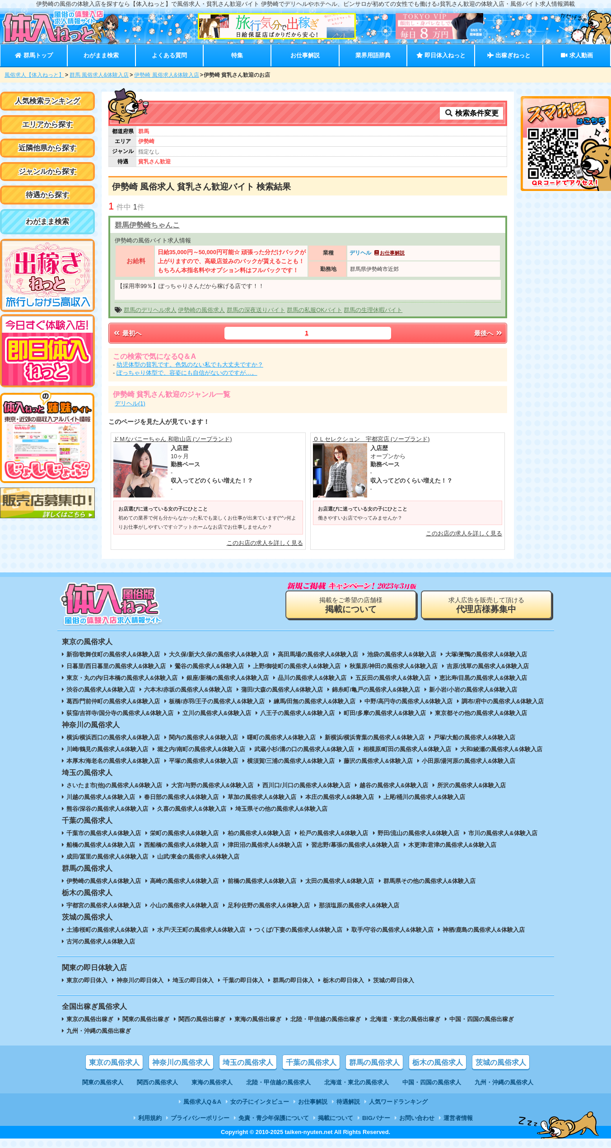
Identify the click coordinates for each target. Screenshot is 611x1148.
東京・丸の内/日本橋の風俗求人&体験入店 (122, 677)
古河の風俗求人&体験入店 (100, 941)
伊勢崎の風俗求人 (201, 310)
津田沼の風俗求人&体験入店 (265, 844)
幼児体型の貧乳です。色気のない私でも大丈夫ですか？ (190, 364)
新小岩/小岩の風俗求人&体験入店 (473, 689)
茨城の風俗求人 (501, 1062)
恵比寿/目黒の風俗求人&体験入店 (483, 677)
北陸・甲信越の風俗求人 (278, 1082)
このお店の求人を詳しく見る (265, 542)
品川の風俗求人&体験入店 (312, 677)
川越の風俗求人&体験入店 (100, 797)
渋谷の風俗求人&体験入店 (100, 689)
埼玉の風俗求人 (248, 1062)
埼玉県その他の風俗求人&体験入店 (281, 808)
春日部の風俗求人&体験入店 (181, 797)
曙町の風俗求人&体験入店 (281, 737)
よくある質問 (169, 55)
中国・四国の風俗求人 (431, 1082)
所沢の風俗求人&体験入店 (471, 785)
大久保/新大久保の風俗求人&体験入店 (219, 654)
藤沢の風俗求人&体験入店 (378, 761)
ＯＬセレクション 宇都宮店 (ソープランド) (371, 439)
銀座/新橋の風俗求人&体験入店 (228, 677)
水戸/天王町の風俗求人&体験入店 (201, 929)
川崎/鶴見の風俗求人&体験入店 (107, 749)
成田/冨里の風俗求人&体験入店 (107, 856)
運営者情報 (458, 1118)
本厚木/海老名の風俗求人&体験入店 (113, 761)
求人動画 (576, 55)
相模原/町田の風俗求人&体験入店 (407, 749)
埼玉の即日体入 (193, 980)
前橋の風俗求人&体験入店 (262, 881)
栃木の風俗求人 (437, 1062)
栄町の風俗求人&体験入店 (184, 833)
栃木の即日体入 (343, 980)
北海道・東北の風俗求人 (356, 1082)
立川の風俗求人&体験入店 (216, 713)
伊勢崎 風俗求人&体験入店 (166, 75)
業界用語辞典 (373, 55)
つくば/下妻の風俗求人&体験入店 (298, 929)
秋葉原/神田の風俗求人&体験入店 (394, 666)
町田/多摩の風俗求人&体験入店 (385, 713)
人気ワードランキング (398, 1101)
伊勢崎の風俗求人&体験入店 (103, 881)
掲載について (335, 1118)
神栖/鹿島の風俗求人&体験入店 (484, 929)
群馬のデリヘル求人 (150, 310)
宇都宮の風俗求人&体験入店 (103, 905)
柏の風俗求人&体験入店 (259, 833)
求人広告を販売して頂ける (486, 605)
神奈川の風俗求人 (181, 1062)
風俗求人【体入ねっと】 (34, 75)
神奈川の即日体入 (140, 980)
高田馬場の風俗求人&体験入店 (318, 654)
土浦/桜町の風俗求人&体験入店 (107, 929)
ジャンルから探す (47, 171)
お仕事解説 (305, 55)
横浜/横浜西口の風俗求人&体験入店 (113, 737)
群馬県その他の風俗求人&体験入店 (429, 881)
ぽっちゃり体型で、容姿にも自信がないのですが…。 (187, 372)
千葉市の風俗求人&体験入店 (103, 833)
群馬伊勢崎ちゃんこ (147, 225)
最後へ (488, 333)
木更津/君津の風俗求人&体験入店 (452, 844)
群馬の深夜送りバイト (256, 310)
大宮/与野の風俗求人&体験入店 (212, 785)
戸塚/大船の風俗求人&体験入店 (475, 737)
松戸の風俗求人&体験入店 (333, 833)
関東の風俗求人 (102, 1082)
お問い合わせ (416, 1118)
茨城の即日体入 (393, 980)
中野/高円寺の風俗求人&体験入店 (408, 701)
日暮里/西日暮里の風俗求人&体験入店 (116, 666)
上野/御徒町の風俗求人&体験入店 (297, 666)
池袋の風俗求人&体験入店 (401, 654)
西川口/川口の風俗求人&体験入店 (306, 785)
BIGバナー (376, 1118)
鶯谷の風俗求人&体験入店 (209, 666)
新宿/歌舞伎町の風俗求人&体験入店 (113, 654)
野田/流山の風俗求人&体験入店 (419, 833)
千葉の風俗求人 (311, 1062)
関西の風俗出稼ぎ (201, 1019)
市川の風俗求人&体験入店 (502, 833)
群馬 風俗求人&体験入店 (99, 75)
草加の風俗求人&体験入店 (262, 797)
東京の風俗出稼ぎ (89, 1019)
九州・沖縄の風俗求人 (504, 1082)
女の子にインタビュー (259, 1101)
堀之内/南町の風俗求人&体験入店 (201, 749)
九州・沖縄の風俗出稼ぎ (98, 1030)
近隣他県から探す (47, 148)
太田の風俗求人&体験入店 (339, 881)
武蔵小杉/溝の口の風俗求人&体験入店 (304, 749)
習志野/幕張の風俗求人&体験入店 (355, 844)
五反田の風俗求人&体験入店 (392, 677)
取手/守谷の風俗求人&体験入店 (392, 929)
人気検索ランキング (47, 101)
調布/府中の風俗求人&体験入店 (503, 701)
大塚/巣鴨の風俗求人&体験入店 (486, 654)
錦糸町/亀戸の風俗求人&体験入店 (376, 689)
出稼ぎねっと (509, 55)
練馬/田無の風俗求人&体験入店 (315, 701)
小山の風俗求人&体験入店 (184, 905)
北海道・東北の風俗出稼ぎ (405, 1019)
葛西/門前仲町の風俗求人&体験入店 (113, 701)
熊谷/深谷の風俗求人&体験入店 (107, 808)
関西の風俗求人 (157, 1082)
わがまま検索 (101, 55)
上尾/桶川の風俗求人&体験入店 (424, 797)
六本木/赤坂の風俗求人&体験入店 (188, 689)
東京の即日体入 (86, 980)
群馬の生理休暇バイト (373, 310)
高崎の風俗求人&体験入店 (184, 881)
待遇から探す (47, 195)
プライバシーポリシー (200, 1118)
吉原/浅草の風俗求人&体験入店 (488, 666)
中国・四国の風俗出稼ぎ (481, 1019)
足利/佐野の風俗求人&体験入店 (269, 905)
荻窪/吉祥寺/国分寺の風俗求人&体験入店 (119, 713)
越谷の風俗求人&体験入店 (393, 785)
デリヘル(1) (130, 403)
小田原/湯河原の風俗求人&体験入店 (469, 761)
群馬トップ (33, 55)
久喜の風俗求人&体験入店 (191, 808)
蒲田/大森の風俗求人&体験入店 (282, 689)
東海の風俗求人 (212, 1082)
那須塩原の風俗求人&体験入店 (359, 905)
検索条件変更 (471, 113)
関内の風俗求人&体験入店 (203, 737)
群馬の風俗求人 (374, 1062)
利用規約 (150, 1118)
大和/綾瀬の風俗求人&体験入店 (501, 749)
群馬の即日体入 (293, 980)
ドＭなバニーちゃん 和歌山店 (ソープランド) (172, 439)
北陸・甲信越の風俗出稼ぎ (325, 1019)
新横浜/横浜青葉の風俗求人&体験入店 (374, 737)
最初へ (126, 333)
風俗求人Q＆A (202, 1101)
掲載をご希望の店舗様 (351, 605)
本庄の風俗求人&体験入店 (339, 797)
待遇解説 (348, 1101)
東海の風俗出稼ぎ (257, 1019)
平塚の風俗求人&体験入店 (203, 761)
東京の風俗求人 (114, 1062)
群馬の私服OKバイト (314, 310)
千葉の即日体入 (243, 980)
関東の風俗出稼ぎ (145, 1019)
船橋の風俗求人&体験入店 (100, 844)
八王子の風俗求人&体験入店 (297, 713)
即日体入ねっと (441, 55)
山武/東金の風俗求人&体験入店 (198, 856)
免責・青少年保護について (273, 1118)
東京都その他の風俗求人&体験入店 (481, 713)
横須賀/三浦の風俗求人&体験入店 (291, 761)
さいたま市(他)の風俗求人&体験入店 (114, 785)
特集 (237, 55)
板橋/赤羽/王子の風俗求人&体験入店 (216, 701)
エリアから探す (47, 124)
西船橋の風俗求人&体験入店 (181, 844)
